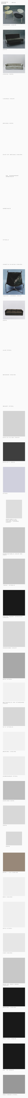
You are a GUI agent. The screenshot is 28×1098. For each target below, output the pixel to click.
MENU (14, 2)
